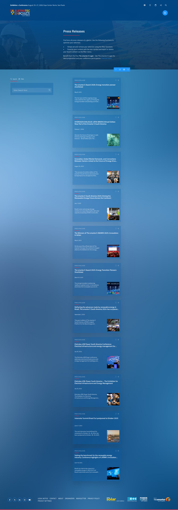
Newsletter (81, 498)
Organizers (69, 498)
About (60, 498)
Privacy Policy (94, 498)
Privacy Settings (45, 501)
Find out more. (106, 58)
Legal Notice (43, 498)
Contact (53, 498)
